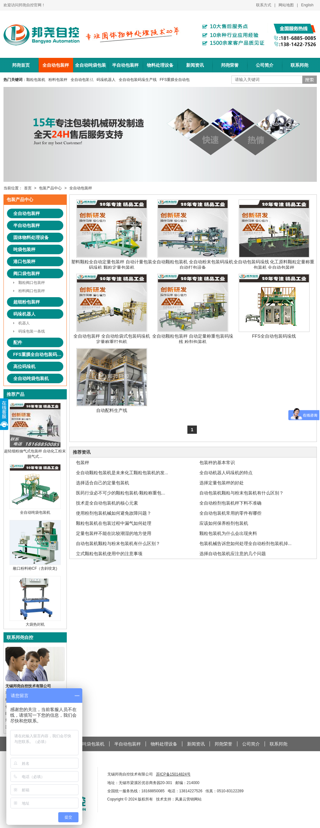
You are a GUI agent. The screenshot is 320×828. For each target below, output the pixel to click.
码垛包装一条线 (31, 331)
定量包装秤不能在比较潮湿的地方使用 (113, 533)
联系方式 (263, 5)
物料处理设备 (160, 65)
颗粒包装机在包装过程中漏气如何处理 (113, 523)
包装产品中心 (50, 188)
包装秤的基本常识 (217, 462)
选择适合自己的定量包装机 (102, 482)
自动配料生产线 (111, 380)
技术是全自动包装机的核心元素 (107, 503)
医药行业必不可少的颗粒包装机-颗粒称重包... (120, 492)
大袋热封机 (35, 622)
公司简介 (264, 65)
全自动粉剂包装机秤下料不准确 (230, 503)
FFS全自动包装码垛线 (274, 306)
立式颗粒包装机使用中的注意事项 (109, 553)
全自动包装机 (82, 79)
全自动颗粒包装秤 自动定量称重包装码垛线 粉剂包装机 (192, 309)
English (307, 5)
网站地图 (286, 5)
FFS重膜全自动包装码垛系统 (38, 354)
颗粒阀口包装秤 (31, 282)
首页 (28, 188)
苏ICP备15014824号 (173, 774)
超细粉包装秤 (26, 301)
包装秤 (82, 462)
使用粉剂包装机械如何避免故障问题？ (113, 513)
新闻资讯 (195, 65)
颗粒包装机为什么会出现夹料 (228, 533)
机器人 (24, 323)
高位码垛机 (24, 366)
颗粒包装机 (35, 79)
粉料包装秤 (57, 79)
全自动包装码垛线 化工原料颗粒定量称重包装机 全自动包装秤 (274, 234)
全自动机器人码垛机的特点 (226, 472)
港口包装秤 (24, 261)
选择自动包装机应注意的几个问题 (232, 553)
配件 (17, 342)
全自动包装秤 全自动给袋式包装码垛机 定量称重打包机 (111, 309)
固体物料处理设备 (31, 237)
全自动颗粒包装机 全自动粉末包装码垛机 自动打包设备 (192, 234)
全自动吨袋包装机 (90, 67)
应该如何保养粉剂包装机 (223, 523)
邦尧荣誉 (230, 65)
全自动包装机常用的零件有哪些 (230, 513)
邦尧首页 (21, 65)
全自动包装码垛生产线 (138, 79)
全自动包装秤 (55, 65)
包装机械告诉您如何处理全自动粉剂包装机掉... (245, 543)
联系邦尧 (299, 65)
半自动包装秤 (125, 65)
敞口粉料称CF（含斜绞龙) (35, 566)
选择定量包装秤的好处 (221, 482)
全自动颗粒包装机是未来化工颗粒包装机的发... (122, 472)
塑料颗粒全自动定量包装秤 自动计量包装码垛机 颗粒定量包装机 (111, 234)
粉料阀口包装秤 (31, 291)
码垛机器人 (106, 79)
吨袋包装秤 (24, 249)
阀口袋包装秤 (26, 273)
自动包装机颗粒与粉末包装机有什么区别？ (241, 492)
